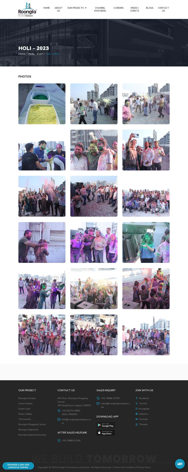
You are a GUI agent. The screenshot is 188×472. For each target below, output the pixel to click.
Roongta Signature (28, 429)
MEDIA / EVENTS (135, 9)
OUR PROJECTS (75, 8)
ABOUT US (59, 9)
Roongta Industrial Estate (32, 434)
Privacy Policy (144, 467)
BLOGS (149, 8)
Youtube (143, 419)
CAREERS (119, 8)
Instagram (144, 408)
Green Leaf (24, 408)
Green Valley (25, 414)
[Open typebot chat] (180, 464)
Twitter (143, 403)
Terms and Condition (124, 467)
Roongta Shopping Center (32, 424)
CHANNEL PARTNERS (100, 9)
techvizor (85, 467)
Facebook (144, 398)
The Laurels (24, 419)
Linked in (143, 414)
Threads (143, 424)
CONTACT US (163, 9)
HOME (46, 8)
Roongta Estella (27, 398)
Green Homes (25, 403)
